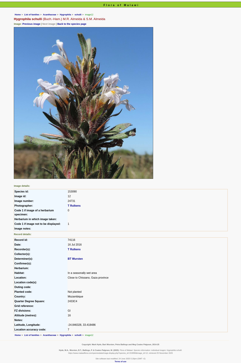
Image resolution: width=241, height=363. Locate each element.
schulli (78, 14)
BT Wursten (75, 258)
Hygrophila (65, 14)
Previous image (31, 24)
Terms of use (120, 361)
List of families (31, 14)
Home (18, 14)
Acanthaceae (49, 14)
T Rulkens (74, 205)
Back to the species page (71, 24)
